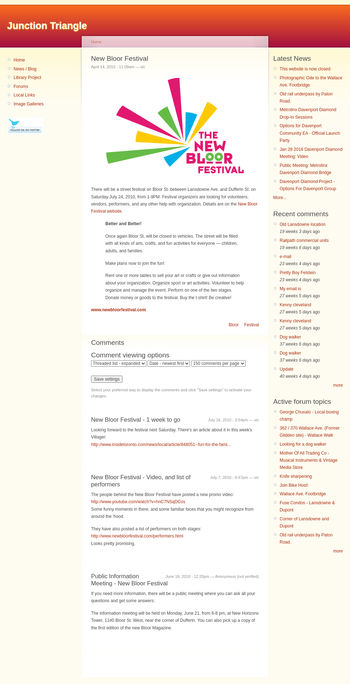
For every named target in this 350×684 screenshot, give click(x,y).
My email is (290, 288)
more (338, 385)
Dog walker (290, 336)
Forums (21, 86)
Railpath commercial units (304, 240)
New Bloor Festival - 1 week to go (135, 419)
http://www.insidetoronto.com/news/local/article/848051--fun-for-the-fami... (161, 444)
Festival (251, 324)
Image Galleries (29, 103)
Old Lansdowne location (302, 224)
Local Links (24, 95)
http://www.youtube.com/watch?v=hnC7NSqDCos (138, 501)
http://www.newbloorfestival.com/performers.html (137, 536)
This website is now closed (305, 68)
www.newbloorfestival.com (118, 309)
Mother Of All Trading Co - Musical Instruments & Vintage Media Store (309, 460)
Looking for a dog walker (303, 444)
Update (287, 369)
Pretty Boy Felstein (298, 272)
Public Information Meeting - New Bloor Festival (129, 580)
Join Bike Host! (294, 485)
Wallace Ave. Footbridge (303, 493)
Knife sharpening (296, 476)
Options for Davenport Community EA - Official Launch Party (310, 133)
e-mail (285, 256)
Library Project (27, 77)
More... (279, 197)
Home (19, 60)
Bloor (234, 324)
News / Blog (25, 68)
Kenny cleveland (295, 304)
